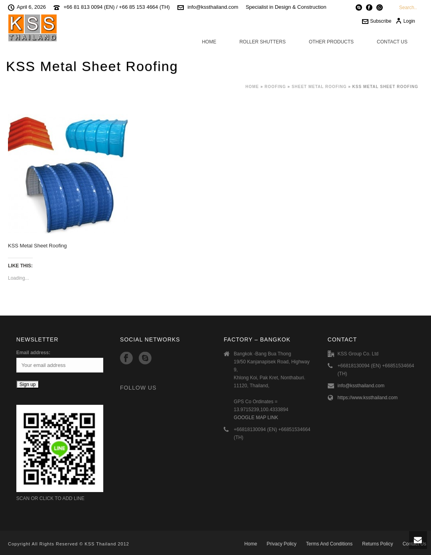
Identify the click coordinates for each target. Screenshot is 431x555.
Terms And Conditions (329, 544)
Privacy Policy (282, 544)
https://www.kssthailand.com (368, 397)
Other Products (331, 42)
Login (405, 21)
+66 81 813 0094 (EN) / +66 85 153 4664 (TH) (116, 7)
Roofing (275, 86)
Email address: (33, 352)
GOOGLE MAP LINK (256, 417)
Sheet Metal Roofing (318, 86)
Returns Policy (377, 544)
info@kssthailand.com (212, 7)
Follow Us (138, 387)
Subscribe (376, 21)
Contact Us (392, 42)
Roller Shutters (262, 42)
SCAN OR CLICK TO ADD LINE (50, 498)
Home (209, 42)
